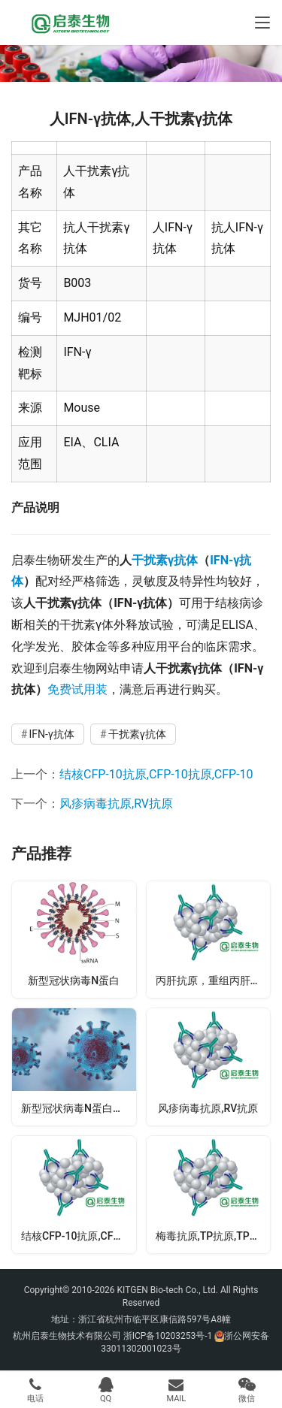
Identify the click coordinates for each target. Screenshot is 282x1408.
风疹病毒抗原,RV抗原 (116, 803)
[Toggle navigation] (262, 22)
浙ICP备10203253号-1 (168, 1336)
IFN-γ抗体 (51, 734)
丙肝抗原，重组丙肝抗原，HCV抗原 (213, 980)
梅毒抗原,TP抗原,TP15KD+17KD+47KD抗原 (213, 1236)
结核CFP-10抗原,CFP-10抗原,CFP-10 (156, 774)
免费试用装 (77, 689)
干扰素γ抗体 (165, 560)
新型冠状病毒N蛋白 (74, 980)
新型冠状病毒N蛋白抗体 (77, 1108)
